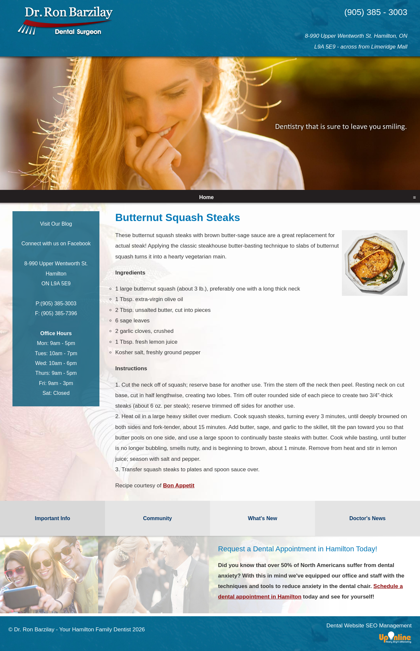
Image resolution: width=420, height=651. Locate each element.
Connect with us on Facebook (56, 243)
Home (206, 197)
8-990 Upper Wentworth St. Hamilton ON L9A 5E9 (56, 273)
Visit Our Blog (56, 224)
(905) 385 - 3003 (375, 12)
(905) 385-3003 (58, 303)
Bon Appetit (179, 485)
